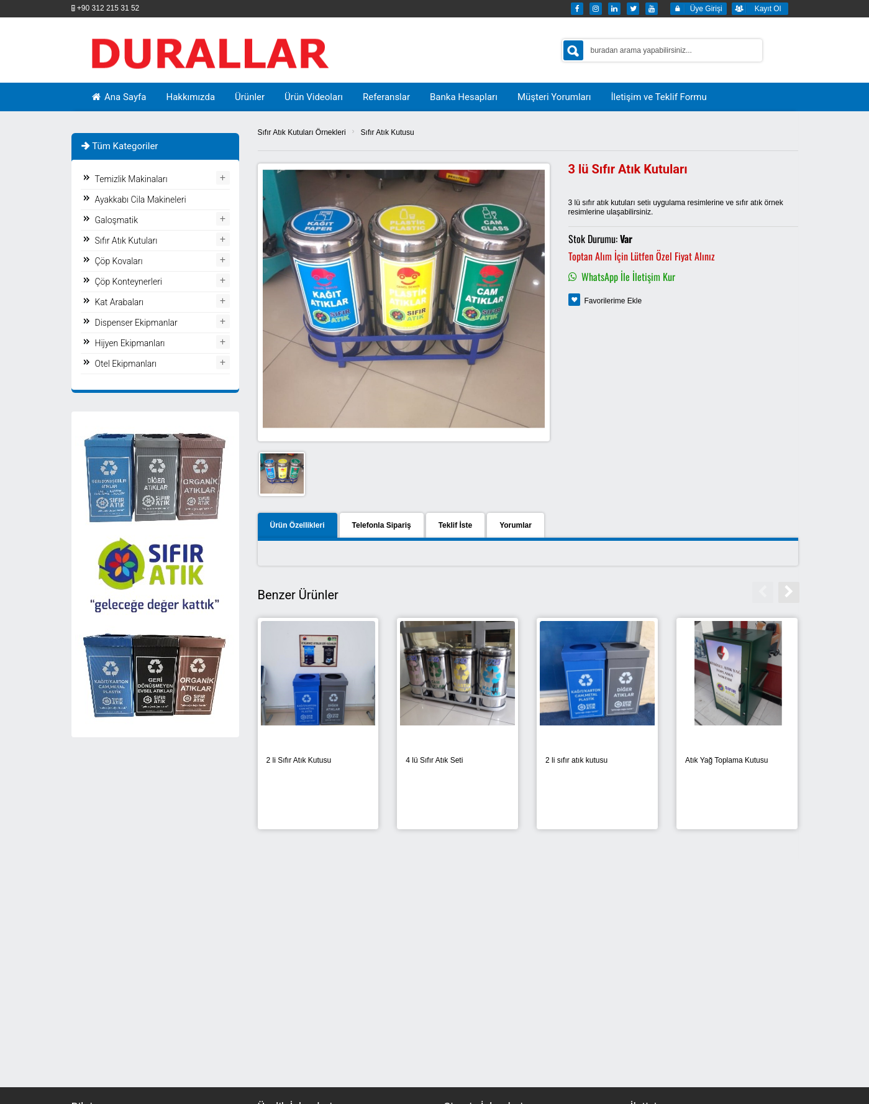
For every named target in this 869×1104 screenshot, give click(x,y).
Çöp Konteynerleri (129, 282)
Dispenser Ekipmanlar (136, 323)
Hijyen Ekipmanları (130, 343)
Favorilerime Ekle (613, 301)
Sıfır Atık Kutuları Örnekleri (302, 132)
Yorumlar (515, 525)
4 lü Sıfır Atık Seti (434, 760)
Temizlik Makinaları (131, 179)
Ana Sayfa (119, 97)
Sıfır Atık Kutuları (126, 241)
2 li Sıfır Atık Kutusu (299, 760)
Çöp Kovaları (119, 261)
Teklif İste (455, 525)
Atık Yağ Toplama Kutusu (726, 760)
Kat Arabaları (119, 302)
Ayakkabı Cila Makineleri (140, 200)
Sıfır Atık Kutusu (387, 132)
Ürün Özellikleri (297, 525)
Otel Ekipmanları (126, 364)
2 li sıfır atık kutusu (576, 760)
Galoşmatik (117, 220)
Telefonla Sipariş (381, 525)
